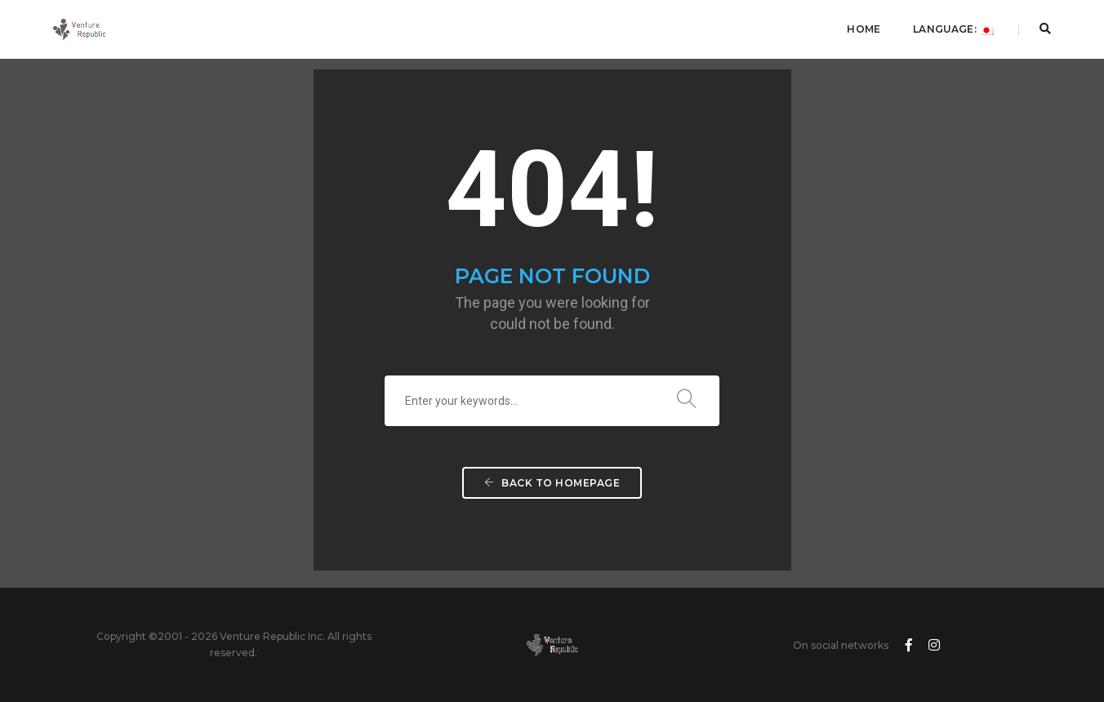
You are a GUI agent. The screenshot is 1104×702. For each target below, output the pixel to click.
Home (863, 29)
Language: (953, 29)
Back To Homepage (552, 483)
